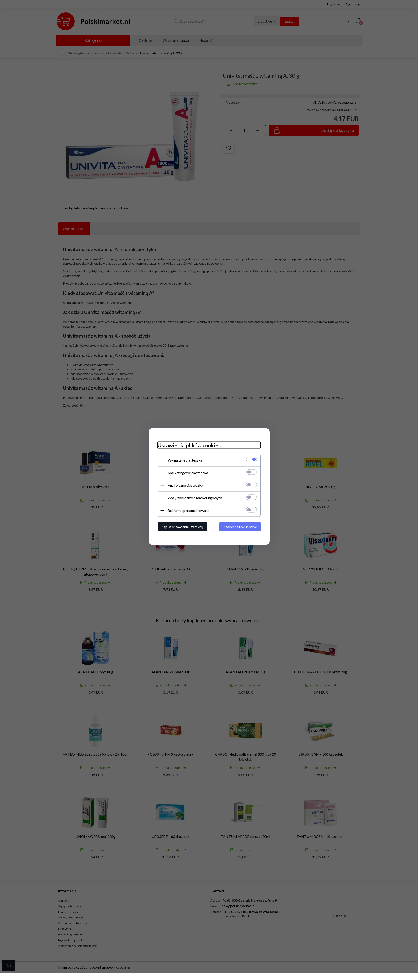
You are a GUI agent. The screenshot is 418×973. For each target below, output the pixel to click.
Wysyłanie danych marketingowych (195, 498)
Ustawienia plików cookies (189, 445)
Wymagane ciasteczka (185, 460)
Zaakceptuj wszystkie (240, 527)
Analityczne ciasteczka (185, 485)
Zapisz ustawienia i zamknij (182, 527)
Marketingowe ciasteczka (188, 473)
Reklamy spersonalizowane (188, 510)
